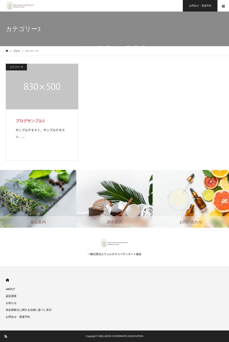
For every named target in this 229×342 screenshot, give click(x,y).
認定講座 (11, 296)
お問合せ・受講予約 (18, 316)
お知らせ (11, 302)
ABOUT (10, 289)
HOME (7, 280)
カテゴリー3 (16, 67)
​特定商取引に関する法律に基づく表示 (29, 309)
